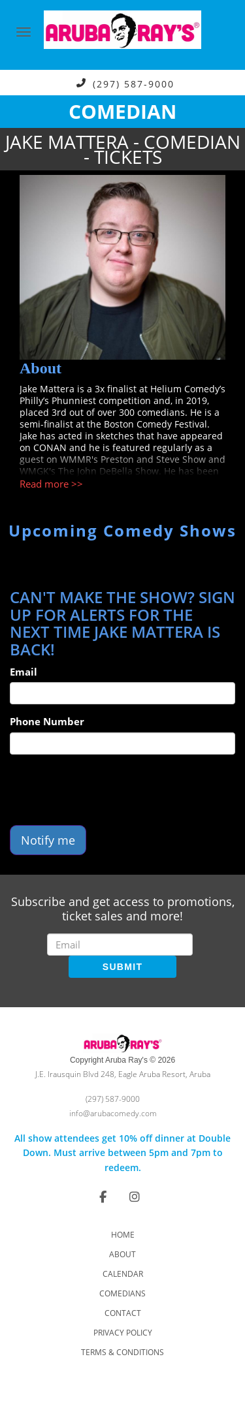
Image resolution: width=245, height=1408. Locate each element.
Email (23, 671)
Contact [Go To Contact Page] (123, 1313)
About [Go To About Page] (122, 1254)
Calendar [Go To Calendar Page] (123, 1273)
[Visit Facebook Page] (102, 1196)
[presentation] (109, 789)
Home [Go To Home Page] (123, 1234)
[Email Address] (120, 944)
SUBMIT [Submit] (122, 967)
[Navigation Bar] (23, 32)
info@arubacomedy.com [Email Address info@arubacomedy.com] (113, 1113)
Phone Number (47, 721)
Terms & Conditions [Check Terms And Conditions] (122, 1352)
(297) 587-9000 (133, 83)
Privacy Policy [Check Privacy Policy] (122, 1332)
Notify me (48, 840)
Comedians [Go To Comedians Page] (122, 1293)
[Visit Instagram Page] (134, 1196)
